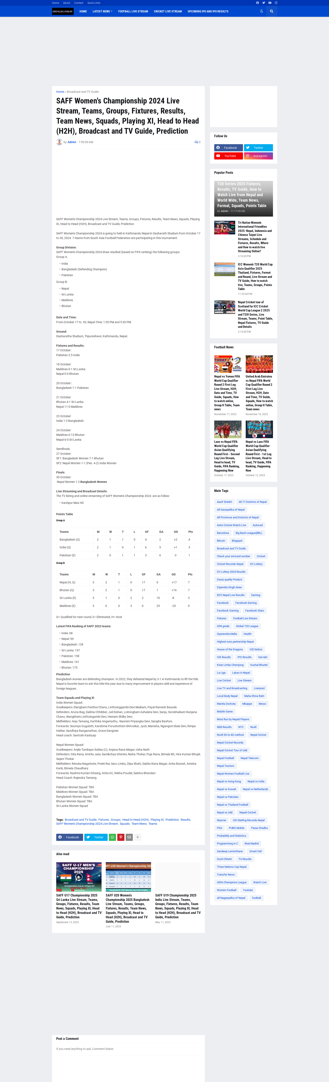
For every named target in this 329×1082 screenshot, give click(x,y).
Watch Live (259, 882)
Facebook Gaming (228, 610)
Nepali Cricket (247, 812)
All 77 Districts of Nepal (253, 501)
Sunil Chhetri (224, 859)
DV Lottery (256, 564)
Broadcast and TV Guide (83, 91)
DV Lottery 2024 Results (231, 571)
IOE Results (224, 657)
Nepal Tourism (225, 765)
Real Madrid (252, 843)
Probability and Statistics (231, 835)
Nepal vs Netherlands (255, 789)
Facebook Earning (246, 602)
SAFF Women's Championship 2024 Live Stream (87, 823)
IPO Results (245, 657)
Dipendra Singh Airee (229, 587)
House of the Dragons (230, 649)
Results (185, 819)
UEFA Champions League (232, 882)
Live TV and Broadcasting (232, 688)
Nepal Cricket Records (230, 742)
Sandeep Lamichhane (230, 851)
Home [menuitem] (83, 11)
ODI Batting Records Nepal (249, 820)
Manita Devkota (226, 703)
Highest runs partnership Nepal (235, 641)
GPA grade (223, 626)
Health (247, 633)
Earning (255, 595)
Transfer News (226, 874)
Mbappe (247, 703)
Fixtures (103, 819)
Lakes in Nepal (241, 672)
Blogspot (237, 540)
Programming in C (227, 843)
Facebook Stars (254, 610)
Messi (262, 703)
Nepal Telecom (249, 758)
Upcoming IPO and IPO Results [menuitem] (208, 11)
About (66, 2)
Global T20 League (247, 626)
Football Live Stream (245, 618)
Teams (153, 823)
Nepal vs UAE (225, 812)
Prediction (172, 819)
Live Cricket (224, 680)
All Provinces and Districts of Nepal (238, 517)
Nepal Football (225, 758)
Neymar (221, 820)
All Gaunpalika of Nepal (231, 509)
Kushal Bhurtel (259, 664)
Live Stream (245, 680)
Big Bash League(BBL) (249, 532)
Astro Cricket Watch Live (231, 525)
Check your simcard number (233, 556)
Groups (115, 819)
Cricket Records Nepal (230, 564)
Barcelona (223, 532)
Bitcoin (221, 540)
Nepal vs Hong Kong (229, 781)
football (256, 897)
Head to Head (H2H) (135, 819)
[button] (261, 11)
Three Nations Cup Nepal (232, 866)
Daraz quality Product (229, 579)
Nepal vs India (256, 781)
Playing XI (157, 819)
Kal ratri (262, 657)
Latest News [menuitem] (101, 11)
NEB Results (224, 727)
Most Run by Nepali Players (233, 719)
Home (55, 2)
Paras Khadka (259, 828)
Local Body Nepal (227, 696)
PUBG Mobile (236, 828)
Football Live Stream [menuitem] (133, 11)
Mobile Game (225, 711)
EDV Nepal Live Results (231, 595)
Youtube (248, 890)
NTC (241, 727)
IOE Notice (256, 649)
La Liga (221, 672)
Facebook (223, 602)
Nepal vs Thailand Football (232, 804)
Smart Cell (255, 851)
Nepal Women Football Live (233, 773)
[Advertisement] (164, 51)
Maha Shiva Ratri (254, 696)
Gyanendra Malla (227, 633)
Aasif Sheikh (224, 501)
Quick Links (93, 2)
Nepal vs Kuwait (226, 789)
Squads (125, 823)
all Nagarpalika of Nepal (231, 897)
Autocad (258, 525)
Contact (78, 2)
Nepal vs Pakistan (227, 796)
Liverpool (259, 688)
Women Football (226, 890)
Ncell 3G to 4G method (230, 734)
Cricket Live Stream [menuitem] (168, 11)
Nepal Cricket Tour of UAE (232, 750)
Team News (139, 823)
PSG (219, 828)
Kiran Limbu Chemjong (230, 664)
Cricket (261, 556)
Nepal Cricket (258, 734)
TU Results (245, 859)
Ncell (253, 727)
